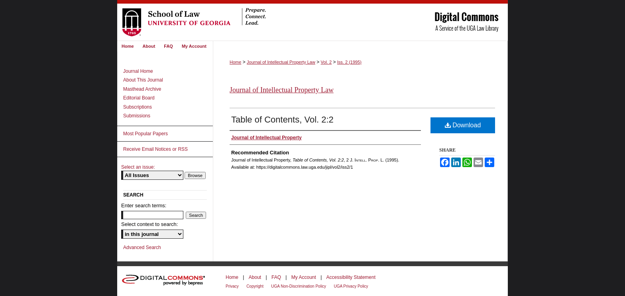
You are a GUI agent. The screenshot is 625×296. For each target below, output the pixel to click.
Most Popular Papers (145, 133)
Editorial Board (139, 98)
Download (463, 125)
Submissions (136, 116)
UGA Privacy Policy (351, 286)
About (255, 277)
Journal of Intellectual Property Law (281, 62)
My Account (303, 277)
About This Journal (143, 80)
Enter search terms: (143, 205)
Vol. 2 (326, 62)
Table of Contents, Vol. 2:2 (282, 120)
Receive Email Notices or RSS (155, 149)
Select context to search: (149, 224)
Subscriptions (137, 107)
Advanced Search (142, 247)
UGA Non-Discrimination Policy (298, 286)
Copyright (254, 286)
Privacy (232, 286)
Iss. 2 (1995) (349, 62)
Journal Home (138, 71)
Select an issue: (138, 167)
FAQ (276, 277)
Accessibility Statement (350, 277)
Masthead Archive (142, 89)
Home (235, 62)
